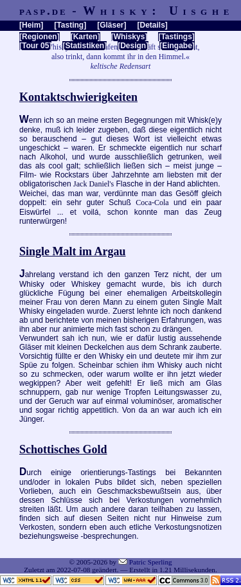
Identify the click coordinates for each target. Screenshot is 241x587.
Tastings (176, 36)
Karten (85, 36)
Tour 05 (35, 45)
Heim (31, 25)
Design (133, 45)
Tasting (70, 25)
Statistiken (84, 45)
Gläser (111, 25)
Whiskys (129, 36)
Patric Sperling (150, 562)
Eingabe (177, 45)
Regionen (39, 36)
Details (152, 25)
